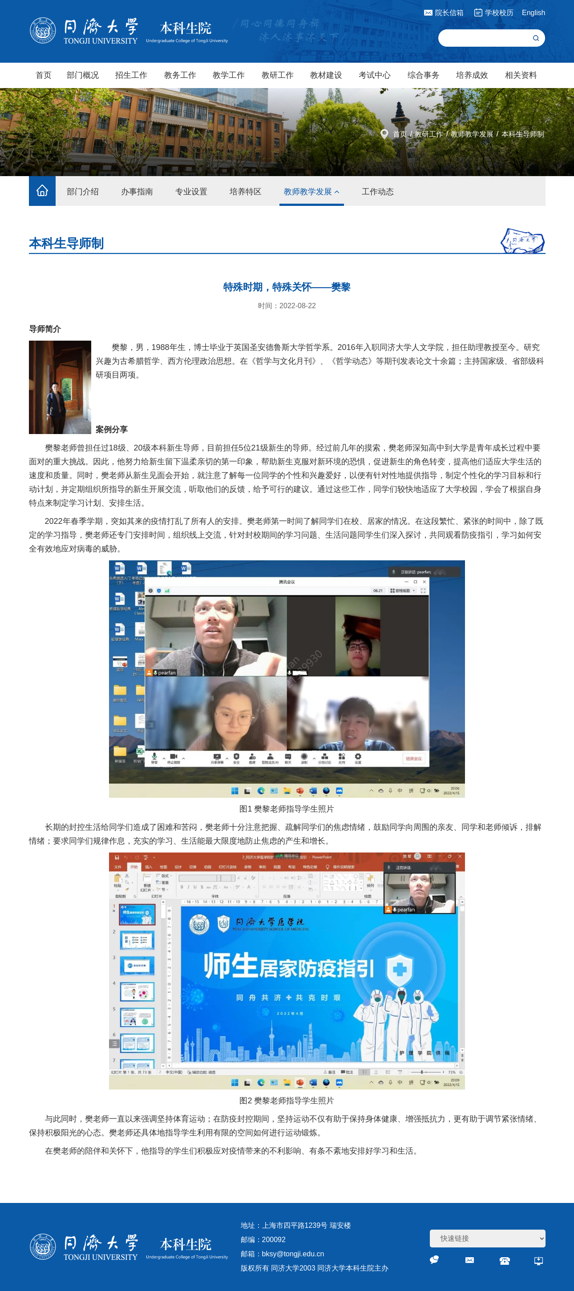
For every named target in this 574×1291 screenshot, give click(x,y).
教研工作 (278, 75)
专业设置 (191, 191)
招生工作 (131, 75)
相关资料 (521, 75)
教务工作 (180, 75)
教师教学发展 (472, 134)
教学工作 (229, 75)
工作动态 (378, 191)
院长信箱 (449, 12)
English (533, 12)
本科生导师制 (522, 134)
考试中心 (375, 75)
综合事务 (424, 75)
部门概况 (83, 75)
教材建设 (326, 75)
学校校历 (499, 12)
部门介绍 (83, 191)
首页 (44, 75)
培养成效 (472, 75)
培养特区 (246, 191)
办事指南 (137, 191)
